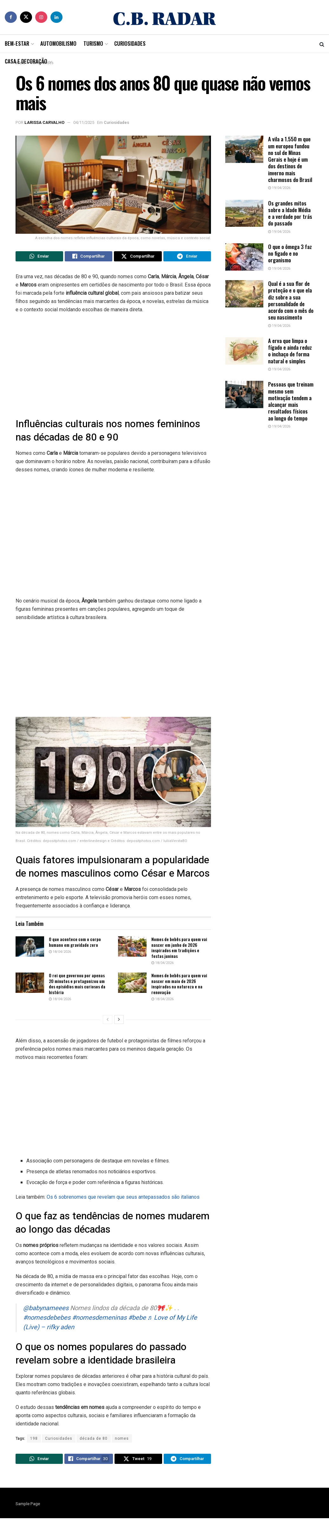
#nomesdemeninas (99, 1319)
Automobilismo (58, 43)
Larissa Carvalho (44, 122)
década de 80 (94, 1440)
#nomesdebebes (46, 1319)
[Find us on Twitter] (26, 17)
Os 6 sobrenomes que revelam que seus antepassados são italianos (123, 1199)
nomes (122, 1440)
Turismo (93, 43)
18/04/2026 (60, 953)
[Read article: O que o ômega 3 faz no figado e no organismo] (244, 257)
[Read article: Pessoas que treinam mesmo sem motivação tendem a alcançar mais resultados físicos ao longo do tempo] (244, 394)
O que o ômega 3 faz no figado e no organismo (290, 253)
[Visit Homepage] (164, 17)
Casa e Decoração (26, 61)
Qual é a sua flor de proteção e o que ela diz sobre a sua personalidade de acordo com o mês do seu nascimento (290, 300)
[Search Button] (321, 44)
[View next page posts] (119, 1021)
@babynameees (46, 1310)
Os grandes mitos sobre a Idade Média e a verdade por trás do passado (290, 213)
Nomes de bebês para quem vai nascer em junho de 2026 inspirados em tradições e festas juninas (179, 949)
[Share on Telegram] (187, 257)
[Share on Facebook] (88, 257)
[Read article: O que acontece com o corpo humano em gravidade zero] (30, 948)
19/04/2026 (279, 188)
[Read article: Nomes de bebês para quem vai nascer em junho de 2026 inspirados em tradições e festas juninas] (132, 948)
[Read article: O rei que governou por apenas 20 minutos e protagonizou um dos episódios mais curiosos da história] (30, 984)
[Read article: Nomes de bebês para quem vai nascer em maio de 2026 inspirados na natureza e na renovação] (132, 984)
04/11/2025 (83, 122)
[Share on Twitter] (137, 257)
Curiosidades (130, 43)
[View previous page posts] (107, 1021)
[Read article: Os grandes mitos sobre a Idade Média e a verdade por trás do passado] (244, 213)
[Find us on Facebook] (11, 17)
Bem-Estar (17, 43)
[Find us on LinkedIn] (56, 17)
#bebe (137, 1319)
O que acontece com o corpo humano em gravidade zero (75, 944)
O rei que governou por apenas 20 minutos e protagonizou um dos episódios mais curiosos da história (77, 985)
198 (34, 1440)
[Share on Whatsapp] (39, 257)
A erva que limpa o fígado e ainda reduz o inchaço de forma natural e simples (290, 351)
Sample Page (28, 1508)
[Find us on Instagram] (41, 17)
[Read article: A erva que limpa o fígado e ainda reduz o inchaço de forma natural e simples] (244, 351)
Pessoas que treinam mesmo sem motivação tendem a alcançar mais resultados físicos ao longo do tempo (290, 401)
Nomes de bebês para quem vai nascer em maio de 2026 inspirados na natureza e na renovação (179, 985)
